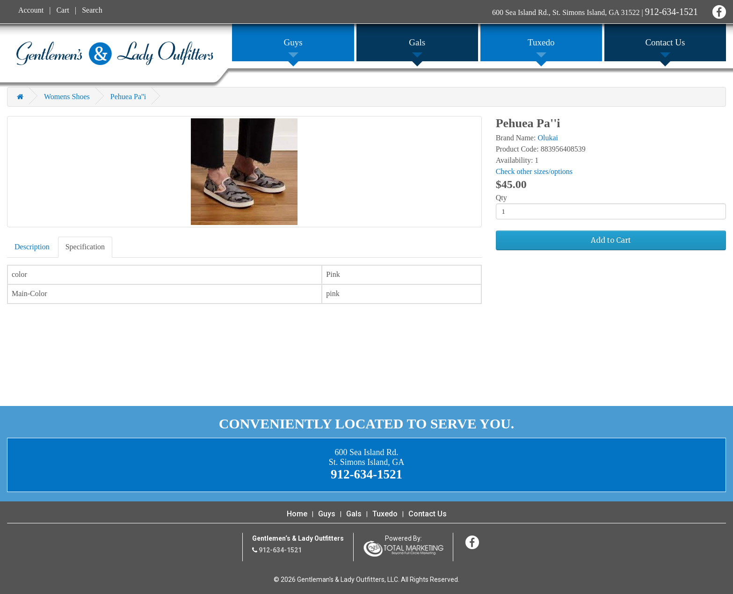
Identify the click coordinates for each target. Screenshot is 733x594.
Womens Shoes (67, 97)
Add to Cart (611, 240)
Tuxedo (385, 513)
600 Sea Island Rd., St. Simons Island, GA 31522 (566, 12)
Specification (85, 247)
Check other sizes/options (534, 171)
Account (31, 10)
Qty (501, 198)
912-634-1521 (671, 12)
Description (32, 247)
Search (92, 10)
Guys (326, 513)
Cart (62, 10)
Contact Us (427, 513)
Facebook (718, 10)
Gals (354, 513)
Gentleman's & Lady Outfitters (114, 53)
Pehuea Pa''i (128, 97)
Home (297, 513)
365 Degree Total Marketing (403, 549)
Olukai (547, 138)
